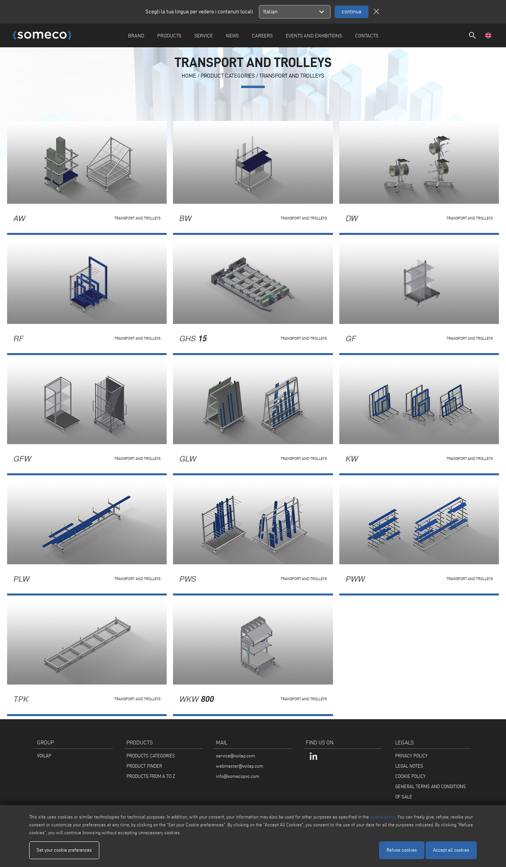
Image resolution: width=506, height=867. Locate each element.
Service (203, 35)
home (189, 76)
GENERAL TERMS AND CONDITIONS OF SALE (430, 791)
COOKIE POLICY (410, 776)
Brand (136, 35)
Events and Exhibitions (314, 35)
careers (262, 35)
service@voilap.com (235, 755)
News (232, 35)
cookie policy (382, 816)
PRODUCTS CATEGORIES (150, 755)
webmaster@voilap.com (239, 765)
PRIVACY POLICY (411, 755)
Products (169, 35)
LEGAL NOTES (409, 765)
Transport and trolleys (291, 76)
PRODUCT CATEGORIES (228, 76)
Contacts (366, 35)
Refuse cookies (402, 849)
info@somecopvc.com (237, 776)
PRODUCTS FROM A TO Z (150, 776)
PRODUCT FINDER (144, 765)
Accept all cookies (451, 849)
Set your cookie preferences (64, 849)
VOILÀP (44, 755)
